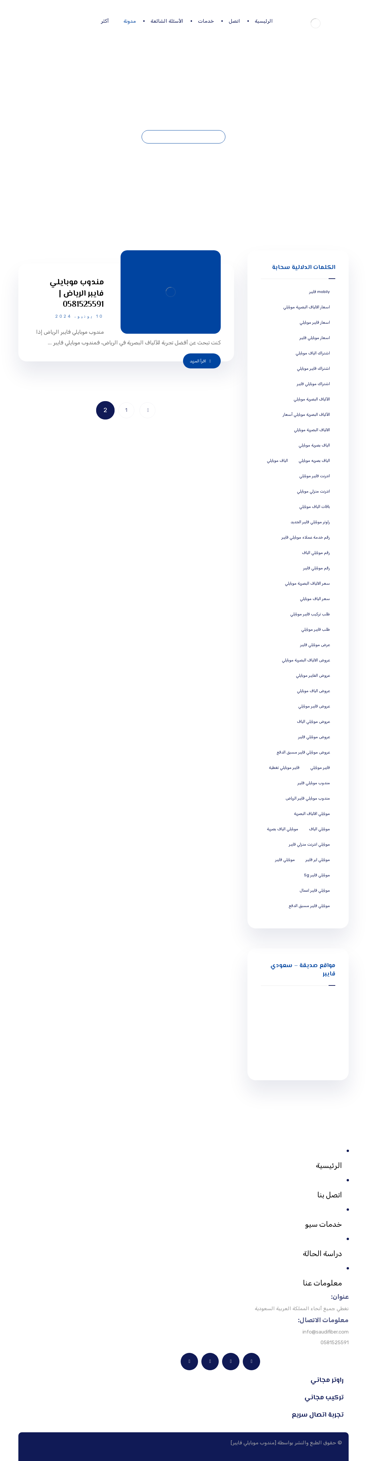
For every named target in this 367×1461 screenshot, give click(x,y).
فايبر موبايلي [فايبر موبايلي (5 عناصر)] (320, 767)
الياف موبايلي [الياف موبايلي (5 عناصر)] (277, 460)
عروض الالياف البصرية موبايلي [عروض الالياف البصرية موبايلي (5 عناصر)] (306, 660)
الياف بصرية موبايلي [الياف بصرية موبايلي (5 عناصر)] (314, 445)
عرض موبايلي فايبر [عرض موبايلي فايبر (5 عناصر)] (315, 644)
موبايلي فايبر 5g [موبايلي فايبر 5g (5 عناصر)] (317, 875)
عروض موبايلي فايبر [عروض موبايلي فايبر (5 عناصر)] (314, 737)
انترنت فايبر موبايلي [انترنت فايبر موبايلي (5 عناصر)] (314, 476)
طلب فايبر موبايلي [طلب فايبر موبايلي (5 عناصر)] (315, 629)
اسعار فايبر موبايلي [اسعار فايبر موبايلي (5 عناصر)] (315, 322)
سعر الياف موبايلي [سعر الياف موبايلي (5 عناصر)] (315, 598)
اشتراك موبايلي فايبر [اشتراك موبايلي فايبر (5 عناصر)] (313, 383)
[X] (210, 1361)
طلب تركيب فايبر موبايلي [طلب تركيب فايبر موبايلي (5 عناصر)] (310, 614)
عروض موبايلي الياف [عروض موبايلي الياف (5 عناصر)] (313, 721)
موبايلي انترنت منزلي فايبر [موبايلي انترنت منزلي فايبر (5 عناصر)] (309, 844)
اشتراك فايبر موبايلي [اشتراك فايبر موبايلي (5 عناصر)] (313, 368)
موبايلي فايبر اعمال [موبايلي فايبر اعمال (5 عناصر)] (315, 890)
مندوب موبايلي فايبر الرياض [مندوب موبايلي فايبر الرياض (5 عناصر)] (308, 798)
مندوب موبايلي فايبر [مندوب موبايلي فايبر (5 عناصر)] (314, 783)
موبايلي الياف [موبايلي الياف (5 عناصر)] (319, 829)
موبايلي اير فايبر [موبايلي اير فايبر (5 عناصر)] (318, 859)
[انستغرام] (189, 1361)
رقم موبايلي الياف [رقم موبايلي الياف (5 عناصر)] (316, 552)
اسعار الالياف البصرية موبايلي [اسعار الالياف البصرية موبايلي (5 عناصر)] (306, 307)
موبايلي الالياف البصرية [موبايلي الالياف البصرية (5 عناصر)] (312, 813)
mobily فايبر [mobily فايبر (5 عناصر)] (319, 291)
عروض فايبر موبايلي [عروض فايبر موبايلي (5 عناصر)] (314, 706)
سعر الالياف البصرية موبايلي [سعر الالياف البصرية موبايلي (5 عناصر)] (307, 583)
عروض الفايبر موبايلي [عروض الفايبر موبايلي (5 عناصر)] (313, 675)
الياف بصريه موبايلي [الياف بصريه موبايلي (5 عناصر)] (314, 460)
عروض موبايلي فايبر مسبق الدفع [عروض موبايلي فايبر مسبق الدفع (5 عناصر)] (303, 752)
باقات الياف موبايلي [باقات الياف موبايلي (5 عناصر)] (314, 506)
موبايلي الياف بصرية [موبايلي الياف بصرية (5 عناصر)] (282, 829)
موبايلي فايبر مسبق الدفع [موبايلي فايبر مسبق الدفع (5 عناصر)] (309, 905)
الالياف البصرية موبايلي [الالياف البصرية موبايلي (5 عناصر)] (312, 429)
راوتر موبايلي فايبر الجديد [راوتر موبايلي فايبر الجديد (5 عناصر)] (310, 522)
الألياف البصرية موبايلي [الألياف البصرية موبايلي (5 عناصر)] (312, 399)
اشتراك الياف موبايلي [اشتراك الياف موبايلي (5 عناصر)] (313, 353)
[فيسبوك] (230, 1361)
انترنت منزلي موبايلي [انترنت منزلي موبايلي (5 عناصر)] (313, 491)
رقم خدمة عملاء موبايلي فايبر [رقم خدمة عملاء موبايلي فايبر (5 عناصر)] (306, 537)
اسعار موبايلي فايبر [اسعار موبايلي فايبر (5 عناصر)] (315, 337)
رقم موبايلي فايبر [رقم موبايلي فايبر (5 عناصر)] (316, 568)
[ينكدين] (251, 1361)
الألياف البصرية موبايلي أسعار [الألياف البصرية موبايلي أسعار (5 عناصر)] (306, 414)
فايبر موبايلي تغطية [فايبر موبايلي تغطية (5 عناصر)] (284, 767)
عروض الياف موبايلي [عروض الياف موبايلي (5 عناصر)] (313, 690)
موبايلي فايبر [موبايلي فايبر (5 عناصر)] (285, 859)
